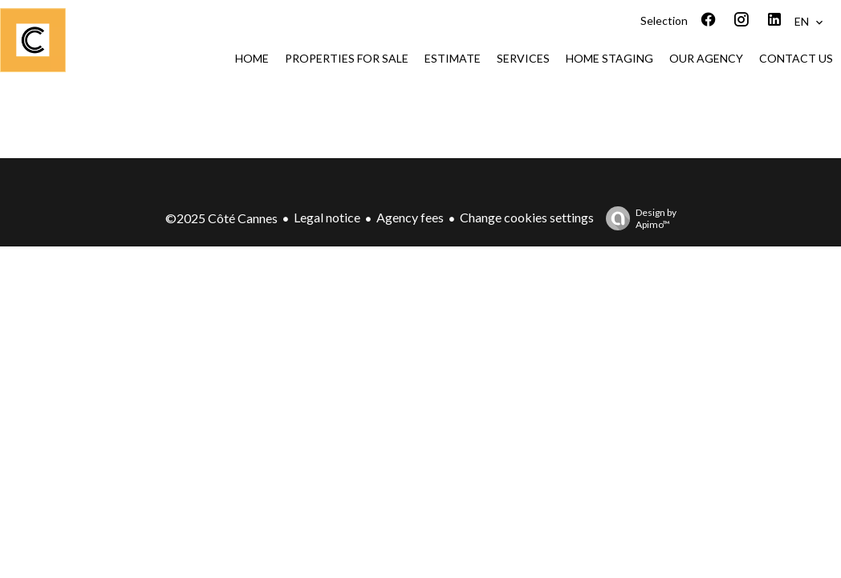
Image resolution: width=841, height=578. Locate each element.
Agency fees (410, 217)
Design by (637, 218)
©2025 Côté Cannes (221, 218)
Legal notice (327, 217)
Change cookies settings (527, 217)
